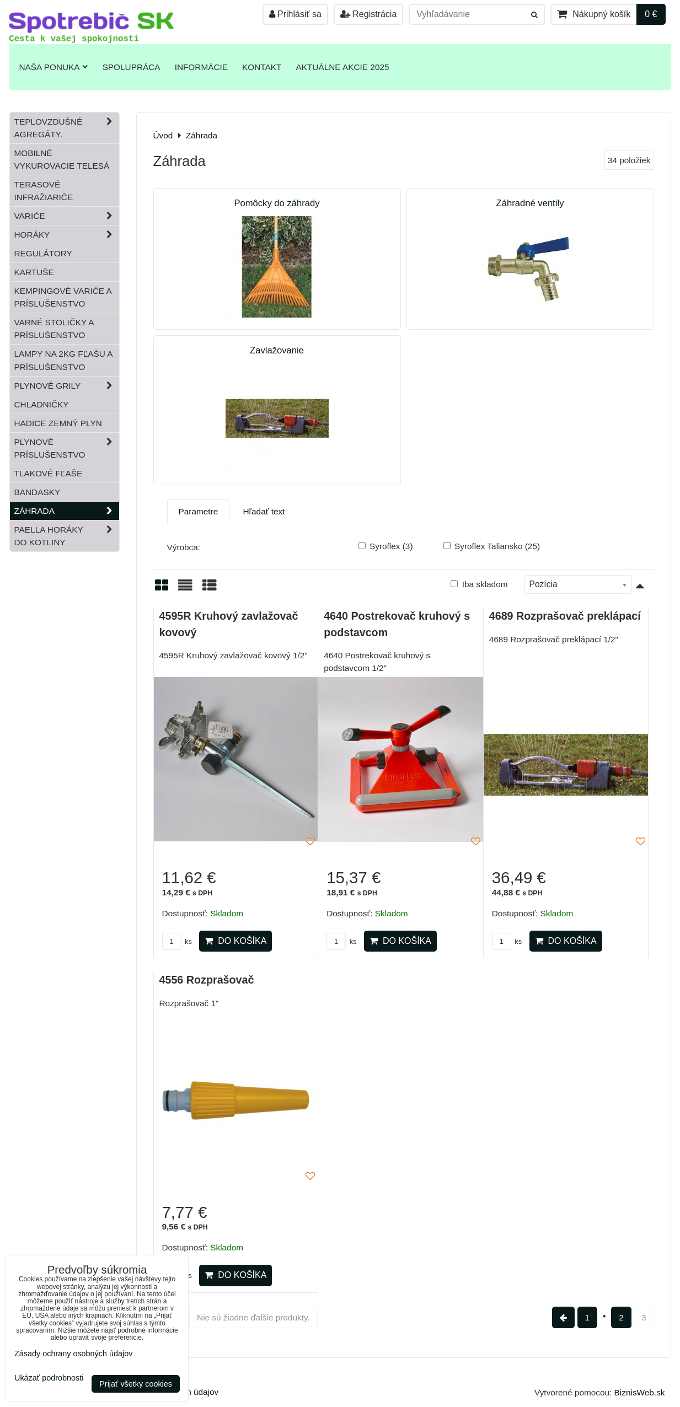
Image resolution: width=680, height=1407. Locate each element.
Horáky (66, 234)
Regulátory (43, 253)
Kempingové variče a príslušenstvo (63, 297)
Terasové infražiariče (43, 191)
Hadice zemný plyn (58, 423)
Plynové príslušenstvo (66, 448)
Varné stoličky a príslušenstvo (54, 329)
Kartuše (34, 272)
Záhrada (66, 511)
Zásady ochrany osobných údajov (73, 1353)
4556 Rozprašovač (206, 980)
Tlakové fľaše (48, 473)
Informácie (201, 67)
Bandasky (37, 492)
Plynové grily (66, 386)
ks (177, 941)
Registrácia (368, 14)
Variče (66, 216)
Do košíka (235, 941)
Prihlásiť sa (295, 14)
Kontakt (261, 67)
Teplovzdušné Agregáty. (66, 127)
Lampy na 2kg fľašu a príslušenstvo (63, 360)
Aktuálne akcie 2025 (342, 67)
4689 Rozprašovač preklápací (565, 616)
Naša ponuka (53, 67)
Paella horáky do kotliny (66, 535)
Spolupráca (131, 67)
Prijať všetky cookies (135, 1383)
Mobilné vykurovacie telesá (62, 159)
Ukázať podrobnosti (48, 1378)
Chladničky (41, 404)
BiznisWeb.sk (639, 1392)
